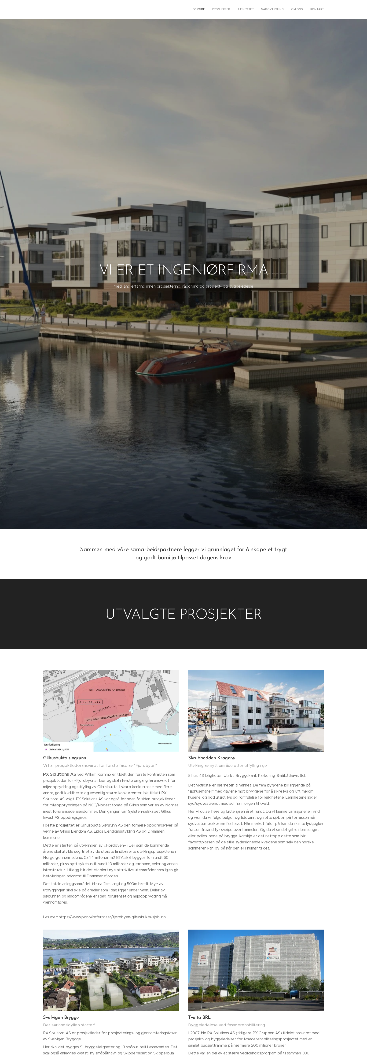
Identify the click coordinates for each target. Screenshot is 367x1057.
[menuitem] (287, 9)
